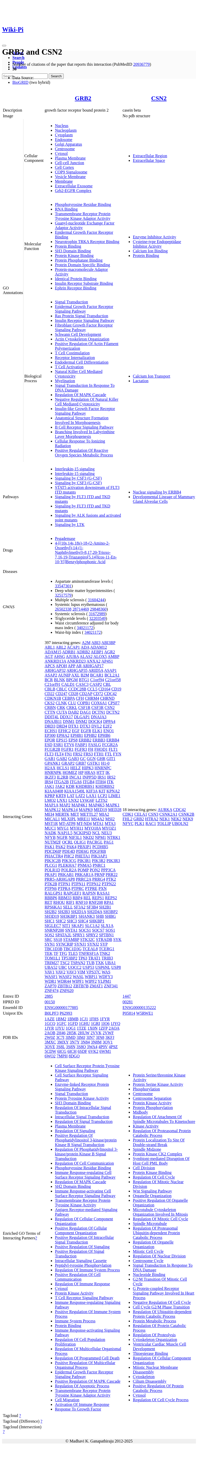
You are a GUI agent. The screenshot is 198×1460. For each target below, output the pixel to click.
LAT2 (80, 796)
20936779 (141, 64)
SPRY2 (92, 935)
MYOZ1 (109, 828)
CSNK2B (186, 814)
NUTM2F (53, 842)
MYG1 (63, 828)
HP (81, 772)
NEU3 (106, 833)
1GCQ (50, 1023)
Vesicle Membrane (70, 176)
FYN (117, 754)
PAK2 (60, 847)
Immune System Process (75, 1321)
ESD (48, 744)
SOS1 (110, 930)
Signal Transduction (71, 302)
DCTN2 (113, 712)
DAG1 (85, 712)
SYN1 (50, 944)
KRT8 (61, 796)
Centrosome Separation (152, 1098)
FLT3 (49, 754)
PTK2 (111, 879)
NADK (50, 833)
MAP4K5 (96, 805)
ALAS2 (86, 656)
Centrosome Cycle (148, 1260)
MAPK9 (86, 809)
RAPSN (89, 893)
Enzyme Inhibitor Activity (154, 237)
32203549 (97, 618)
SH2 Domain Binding (73, 1186)
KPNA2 (113, 791)
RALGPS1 (53, 893)
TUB (90, 963)
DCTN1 (98, 712)
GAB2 (61, 758)
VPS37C (93, 972)
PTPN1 (64, 884)
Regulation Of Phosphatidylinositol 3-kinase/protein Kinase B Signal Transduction (86, 1154)
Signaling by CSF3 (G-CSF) (78, 478)
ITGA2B (61, 782)
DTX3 (85, 726)
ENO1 (108, 731)
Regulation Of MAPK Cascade (80, 395)
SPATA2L (63, 935)
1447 (126, 996)
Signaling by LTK (70, 524)
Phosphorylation (146, 1089)
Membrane (64, 181)
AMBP (113, 656)
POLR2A (69, 870)
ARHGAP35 (77, 670)
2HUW (83, 1033)
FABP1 (81, 744)
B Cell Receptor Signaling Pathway (84, 427)
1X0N (92, 1028)
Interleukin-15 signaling (75, 469)
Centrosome (65, 149)
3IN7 (90, 1037)
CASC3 (82, 684)
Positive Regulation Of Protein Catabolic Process (158, 1388)
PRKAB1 (66, 874)
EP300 (50, 735)
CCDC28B (77, 689)
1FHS (93, 1019)
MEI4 (49, 814)
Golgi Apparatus (68, 144)
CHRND (107, 698)
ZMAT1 (96, 986)
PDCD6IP (53, 851)
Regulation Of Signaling (75, 1131)
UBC (63, 967)
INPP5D (89, 777)
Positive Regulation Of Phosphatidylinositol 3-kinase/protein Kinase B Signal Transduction (86, 1140)
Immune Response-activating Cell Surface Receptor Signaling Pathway (85, 1193)
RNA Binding (66, 209)
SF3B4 (92, 907)
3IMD (70, 1037)
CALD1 (68, 684)
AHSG (59, 656)
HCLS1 (63, 768)
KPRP (50, 796)
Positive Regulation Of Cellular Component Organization (81, 1230)
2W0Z (50, 1037)
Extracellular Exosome (74, 186)
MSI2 (109, 819)
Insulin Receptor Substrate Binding (84, 283)
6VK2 (93, 1051)
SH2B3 (64, 912)
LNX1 (62, 800)
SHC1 (50, 921)
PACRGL (95, 842)
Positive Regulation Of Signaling (82, 1247)
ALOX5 (100, 656)
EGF (76, 731)
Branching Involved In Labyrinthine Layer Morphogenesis (85, 434)
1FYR (105, 1019)
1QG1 (71, 1028)
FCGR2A (110, 744)
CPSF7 (114, 703)
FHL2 (127, 819)
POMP (83, 870)
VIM (81, 972)
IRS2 (111, 777)
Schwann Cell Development (78, 334)
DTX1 (73, 726)
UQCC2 (74, 967)
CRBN (50, 707)
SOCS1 (85, 930)
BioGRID (20, 82)
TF (56, 953)
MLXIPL (68, 819)
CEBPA (68, 698)
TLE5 (73, 953)
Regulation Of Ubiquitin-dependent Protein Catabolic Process (162, 1314)
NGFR (62, 837)
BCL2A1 (112, 675)
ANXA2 (94, 661)
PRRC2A (83, 879)
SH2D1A (78, 912)
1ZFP (103, 1028)
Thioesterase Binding (150, 1353)
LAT (70, 796)
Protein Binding (68, 246)
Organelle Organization (152, 1196)
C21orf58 (113, 680)
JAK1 (49, 786)
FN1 (68, 754)
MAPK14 (70, 809)
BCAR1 (97, 675)
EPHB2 (90, 735)
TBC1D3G (72, 949)
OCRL (67, 842)
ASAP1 (110, 670)
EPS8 (73, 740)
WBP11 (91, 976)
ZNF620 (66, 990)
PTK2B (51, 884)
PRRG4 (98, 879)
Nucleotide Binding (149, 1274)
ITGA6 (76, 782)
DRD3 (50, 726)
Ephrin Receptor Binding (75, 288)
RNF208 (96, 902)
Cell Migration (67, 1400)
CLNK (61, 703)
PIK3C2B (53, 860)
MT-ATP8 (67, 823)
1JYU (59, 1028)
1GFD (73, 1023)
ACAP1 (73, 647)
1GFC (61, 1023)
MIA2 (104, 814)
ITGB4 (88, 782)
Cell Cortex (64, 167)
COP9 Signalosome (71, 172)
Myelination (65, 381)
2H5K (72, 1033)
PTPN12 (93, 884)
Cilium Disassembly (149, 1381)
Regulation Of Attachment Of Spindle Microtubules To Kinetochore (164, 1119)
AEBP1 (97, 652)
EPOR (50, 740)
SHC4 (83, 921)
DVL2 (96, 726)
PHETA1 (82, 856)
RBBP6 (51, 898)
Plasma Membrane (70, 158)
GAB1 (50, 758)
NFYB (50, 837)
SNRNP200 (54, 930)
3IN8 (100, 1037)
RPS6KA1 (53, 907)
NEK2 (176, 819)
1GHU (84, 1023)
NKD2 (88, 837)
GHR (101, 758)
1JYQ (115, 1023)
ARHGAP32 (55, 670)
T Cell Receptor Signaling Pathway (84, 1298)
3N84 (85, 1042)
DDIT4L (52, 717)
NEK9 (188, 819)
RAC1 (150, 823)
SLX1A (107, 925)
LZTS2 (101, 800)
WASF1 (51, 976)
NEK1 (164, 819)
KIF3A (91, 791)
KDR (70, 786)
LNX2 (73, 800)
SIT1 (66, 925)
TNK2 (105, 953)
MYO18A (92, 828)
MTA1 (98, 823)
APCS (50, 666)
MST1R (51, 823)
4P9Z (113, 1047)
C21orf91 (52, 684)
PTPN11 (78, 884)
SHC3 (72, 921)
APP (71, 666)
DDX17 (66, 717)
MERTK (62, 814)
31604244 (96, 600)
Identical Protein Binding (76, 279)
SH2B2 (51, 912)
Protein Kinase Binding (74, 255)
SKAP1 (77, 925)
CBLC (61, 689)
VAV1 (50, 972)
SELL (68, 907)
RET (48, 902)
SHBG (110, 916)
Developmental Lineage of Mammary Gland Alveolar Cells (164, 499)
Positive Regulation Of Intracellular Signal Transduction (84, 1239)
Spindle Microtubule (150, 1223)
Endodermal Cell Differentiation (82, 362)
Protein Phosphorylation (153, 1107)
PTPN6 (51, 888)
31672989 (97, 614)
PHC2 (69, 856)
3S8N (70, 1047)
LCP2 (102, 796)
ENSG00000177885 (61, 1007)
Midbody (140, 1112)
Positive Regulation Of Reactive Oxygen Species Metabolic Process (84, 452)
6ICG (62, 1051)
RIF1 (70, 902)
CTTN (50, 712)
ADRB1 (69, 652)
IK (107, 772)
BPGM (72, 680)
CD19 (116, 689)
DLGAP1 (82, 717)
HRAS (89, 772)
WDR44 (64, 981)
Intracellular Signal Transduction (82, 1117)
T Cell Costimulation (72, 353)
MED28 (114, 809)
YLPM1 (104, 981)
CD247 (61, 693)
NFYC (128, 823)
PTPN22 (109, 884)
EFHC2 (64, 731)
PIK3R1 (84, 860)
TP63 (82, 958)
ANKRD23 (76, 661)
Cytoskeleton (143, 1376)
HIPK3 (87, 768)
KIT (102, 791)
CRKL (71, 707)
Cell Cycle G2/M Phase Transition (161, 1307)
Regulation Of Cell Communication (84, 1163)
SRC (48, 939)
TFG (63, 953)
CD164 (104, 689)
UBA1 (110, 963)
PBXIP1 (84, 847)
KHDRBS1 (85, 786)
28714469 (80, 609)
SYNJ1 (80, 944)
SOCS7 (98, 930)
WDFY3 (105, 976)
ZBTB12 (64, 986)
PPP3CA (108, 870)
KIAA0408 (54, 791)
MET (74, 814)
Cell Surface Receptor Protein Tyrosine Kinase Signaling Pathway (87, 1068)
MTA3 (110, 823)
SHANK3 (86, 916)
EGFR (86, 731)
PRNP (99, 874)
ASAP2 (51, 675)
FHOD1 (101, 749)
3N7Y (75, 1042)
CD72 (98, 693)
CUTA (61, 712)
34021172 (85, 627)
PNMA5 (85, 865)
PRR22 (112, 874)
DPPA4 (109, 721)
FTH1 (99, 754)
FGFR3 (81, 749)
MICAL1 (52, 819)
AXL (75, 675)
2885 (49, 996)
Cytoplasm (64, 135)
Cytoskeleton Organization (155, 1339)
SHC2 (61, 921)
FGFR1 (67, 749)
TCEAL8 (90, 949)
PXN (102, 888)
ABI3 (96, 642)
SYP (104, 944)
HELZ (75, 768)
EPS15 (62, 740)
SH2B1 (105, 907)
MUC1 (50, 828)
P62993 (66, 1013)
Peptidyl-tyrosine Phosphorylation (83, 1265)
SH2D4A (94, 912)
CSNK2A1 (168, 814)
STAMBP (71, 939)
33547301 (63, 586)
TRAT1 (94, 958)
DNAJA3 (98, 717)
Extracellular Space (149, 160)
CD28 (73, 693)
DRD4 (61, 726)
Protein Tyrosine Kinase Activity (82, 1098)
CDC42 (110, 693)
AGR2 (109, 652)
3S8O (81, 1047)
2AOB (50, 1033)
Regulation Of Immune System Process (87, 1270)
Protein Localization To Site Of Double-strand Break (158, 1142)
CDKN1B (53, 698)
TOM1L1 (52, 958)
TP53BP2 (69, 958)
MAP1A (51, 805)
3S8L (60, 1047)
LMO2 (50, 800)
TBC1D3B (53, 949)
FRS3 (88, 754)
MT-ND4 (84, 823)
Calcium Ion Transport (151, 376)
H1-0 (105, 763)
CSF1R (84, 707)
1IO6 (105, 1023)
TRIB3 (107, 958)
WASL (78, 976)
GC (83, 758)
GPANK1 (53, 763)
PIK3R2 (98, 860)
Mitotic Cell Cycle (148, 1251)
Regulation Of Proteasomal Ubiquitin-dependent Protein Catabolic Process (156, 1233)
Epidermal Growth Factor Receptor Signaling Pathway (84, 308)
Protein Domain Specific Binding (82, 265)
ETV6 (69, 744)
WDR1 (50, 981)
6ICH (72, 1051)
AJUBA (72, 656)
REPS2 (111, 898)
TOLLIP (164, 823)
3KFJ (109, 1037)
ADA (85, 647)
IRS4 (49, 782)
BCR (49, 680)
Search (18, 57)
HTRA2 (151, 819)
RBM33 (65, 898)
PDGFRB (98, 851)
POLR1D (52, 870)
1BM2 (61, 1019)
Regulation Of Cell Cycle (154, 1177)
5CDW (50, 1051)
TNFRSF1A (88, 953)
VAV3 (71, 972)
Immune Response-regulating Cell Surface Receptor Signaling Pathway (85, 1174)
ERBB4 (112, 740)
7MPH (62, 1056)
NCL (96, 833)
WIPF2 (91, 981)
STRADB (104, 939)
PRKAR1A (84, 874)
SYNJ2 (93, 944)
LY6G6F (87, 800)
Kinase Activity (146, 1126)
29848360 (98, 609)
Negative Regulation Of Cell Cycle (162, 1302)
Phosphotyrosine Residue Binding (83, 204)
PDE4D (68, 851)
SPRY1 (79, 935)
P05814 (128, 1013)
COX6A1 (99, 703)
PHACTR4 (54, 856)
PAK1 (50, 847)
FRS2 (77, 754)
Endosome (63, 139)
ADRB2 (83, 652)
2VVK (96, 1033)
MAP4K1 (79, 805)
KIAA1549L (74, 791)
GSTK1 (93, 763)
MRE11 (83, 819)
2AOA (114, 1028)
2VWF (108, 1033)
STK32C (87, 939)
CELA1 (140, 814)
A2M (86, 642)
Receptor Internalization (75, 357)
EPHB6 (104, 735)
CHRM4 (92, 698)
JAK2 (60, 786)
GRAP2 (68, 763)
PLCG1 (51, 865)
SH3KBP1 (69, 916)
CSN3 (153, 814)
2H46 (61, 1033)
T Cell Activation (69, 367)
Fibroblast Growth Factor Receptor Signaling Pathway (84, 327)
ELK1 (97, 731)
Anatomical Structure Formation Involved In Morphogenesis (82, 420)
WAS (106, 972)
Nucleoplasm (66, 130)
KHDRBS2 (104, 786)
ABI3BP (108, 642)
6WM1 (105, 1051)
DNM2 (81, 721)
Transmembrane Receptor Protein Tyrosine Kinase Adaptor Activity (82, 216)
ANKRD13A (55, 661)
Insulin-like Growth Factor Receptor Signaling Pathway (85, 410)
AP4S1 (107, 661)
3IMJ (81, 1037)
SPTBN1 (106, 935)
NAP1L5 (64, 833)
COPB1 (83, 703)
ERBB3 (99, 740)
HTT (100, 772)
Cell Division (144, 1168)
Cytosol (61, 153)
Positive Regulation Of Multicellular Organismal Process (85, 1365)
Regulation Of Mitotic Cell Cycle (160, 1219)
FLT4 (59, 754)
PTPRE (91, 888)
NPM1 (100, 837)
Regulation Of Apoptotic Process (82, 1386)
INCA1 (75, 777)
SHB (100, 916)
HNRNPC (103, 768)
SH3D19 (52, 916)
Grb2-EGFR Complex (73, 190)
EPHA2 (63, 735)
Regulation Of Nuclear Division (159, 1256)
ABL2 (61, 647)
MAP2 (64, 805)
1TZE (81, 1028)
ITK (110, 782)
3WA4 (92, 1047)
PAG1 (109, 842)
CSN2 (159, 98)
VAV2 (60, 972)
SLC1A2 (92, 925)
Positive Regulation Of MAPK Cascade (87, 1381)
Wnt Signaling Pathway (152, 1191)
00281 (127, 1002)
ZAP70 (50, 986)
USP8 (116, 967)
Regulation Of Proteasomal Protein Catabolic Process (162, 1133)
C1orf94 (97, 680)
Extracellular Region (150, 156)
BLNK (59, 680)
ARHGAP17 (93, 666)
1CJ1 (83, 1019)
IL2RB (62, 777)
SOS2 (49, 935)
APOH (61, 666)
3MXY (63, 1042)
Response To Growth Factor (78, 1409)
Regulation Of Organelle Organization (153, 1244)
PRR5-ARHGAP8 (60, 879)
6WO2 (50, 1056)
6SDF (82, 1051)
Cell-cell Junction (69, 163)
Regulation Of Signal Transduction (84, 1121)
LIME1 (114, 796)
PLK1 (139, 823)
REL (87, 898)
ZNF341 (111, 986)
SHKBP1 (96, 921)
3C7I (60, 1037)
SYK (117, 939)
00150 (50, 1002)
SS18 (57, 939)
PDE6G (82, 851)
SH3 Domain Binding (73, 251)
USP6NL (102, 967)
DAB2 (73, 712)
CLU (72, 703)
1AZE (50, 1019)
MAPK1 (112, 805)
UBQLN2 (180, 823)
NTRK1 (113, 837)
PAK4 (72, 847)
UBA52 (51, 967)
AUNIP (64, 675)
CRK (61, 707)
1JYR (49, 1028)
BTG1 (84, 680)
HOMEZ (70, 772)
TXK (99, 963)
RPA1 (109, 902)
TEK (49, 953)
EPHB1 (76, 735)
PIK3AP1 (99, 856)
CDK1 (127, 814)
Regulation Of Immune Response (82, 1284)
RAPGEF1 (72, 893)
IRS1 (101, 777)
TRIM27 (52, 963)
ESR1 (58, 744)
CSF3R (98, 707)
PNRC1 (99, 865)
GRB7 (81, 763)
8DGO (74, 1056)
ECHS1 (51, 731)
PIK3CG (69, 860)
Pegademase (65, 538)
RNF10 (82, 902)
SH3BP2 (110, 912)
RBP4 (77, 898)
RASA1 (103, 893)
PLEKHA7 (67, 865)
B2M (85, 675)
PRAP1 (51, 874)
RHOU (59, 902)
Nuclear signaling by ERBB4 (157, 492)
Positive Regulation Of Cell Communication (78, 1276)
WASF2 (65, 976)
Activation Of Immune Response (82, 1404)
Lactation (140, 381)
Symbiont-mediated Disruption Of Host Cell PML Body (161, 1160)
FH (90, 749)
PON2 (95, 870)
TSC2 (65, 963)
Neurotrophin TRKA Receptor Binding (87, 241)
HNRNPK (53, 772)
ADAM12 (98, 647)
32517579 (63, 595)
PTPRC (77, 888)
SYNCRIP (64, 944)
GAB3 (73, 758)
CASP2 (96, 684)
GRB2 (83, 98)
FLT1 (113, 749)
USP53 (88, 967)
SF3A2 (79, 907)
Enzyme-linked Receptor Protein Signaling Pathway (82, 1086)
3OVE (50, 1047)
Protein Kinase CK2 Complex (157, 1154)
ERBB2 (85, 740)
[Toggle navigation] (4, 45)
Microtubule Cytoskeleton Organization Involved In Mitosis (160, 1211)
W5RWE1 (144, 1013)
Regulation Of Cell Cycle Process (160, 1400)
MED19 (100, 809)
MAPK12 (53, 809)
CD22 (49, 693)
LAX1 (91, 796)
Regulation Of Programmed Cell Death (87, 1358)
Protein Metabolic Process (154, 1321)
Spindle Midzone (147, 1149)
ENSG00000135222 (139, 1007)
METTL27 (89, 814)
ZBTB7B (81, 986)
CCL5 (92, 689)
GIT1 (111, 758)
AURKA (165, 809)
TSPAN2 (78, 963)
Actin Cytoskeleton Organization (82, 339)
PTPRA (64, 888)
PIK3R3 (113, 860)
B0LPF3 (52, 1013)
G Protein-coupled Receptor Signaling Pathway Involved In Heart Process (163, 1293)
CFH (80, 698)
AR (79, 666)
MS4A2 (97, 819)
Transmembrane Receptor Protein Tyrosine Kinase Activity (82, 1202)
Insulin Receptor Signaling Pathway (84, 320)
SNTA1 (71, 930)
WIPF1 (78, 981)
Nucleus (61, 125)
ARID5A (95, 670)
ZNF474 (52, 990)
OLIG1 (80, 842)
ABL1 (50, 647)
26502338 (63, 609)
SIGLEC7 (53, 925)
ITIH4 (100, 782)
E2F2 (107, 726)
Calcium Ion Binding (150, 251)
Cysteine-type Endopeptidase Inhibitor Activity (157, 243)
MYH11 (77, 828)
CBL (107, 684)
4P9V (103, 1047)
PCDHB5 (100, 847)
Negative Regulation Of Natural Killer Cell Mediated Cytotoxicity (86, 401)
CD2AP (85, 693)
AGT (49, 656)
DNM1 (69, 721)
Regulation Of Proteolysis (154, 1335)
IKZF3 (50, 777)
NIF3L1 (75, 837)
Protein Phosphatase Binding (79, 260)
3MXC (50, 1042)
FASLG (94, 744)
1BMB (73, 1019)
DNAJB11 (53, 721)
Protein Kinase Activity (74, 1293)
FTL (108, 754)
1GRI (95, 1023)
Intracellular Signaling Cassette (81, 1260)
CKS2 (50, 703)
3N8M (96, 1042)
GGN (91, 758)
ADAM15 (53, 652)
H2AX (50, 768)
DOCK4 (95, 721)
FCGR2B (52, 749)
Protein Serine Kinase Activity (158, 1084)
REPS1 (98, 898)
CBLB (50, 689)
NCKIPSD (82, 833)
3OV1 (108, 1042)
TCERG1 (106, 949)
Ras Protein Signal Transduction (81, 316)
